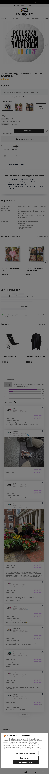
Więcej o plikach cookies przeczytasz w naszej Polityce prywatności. (24, 748)
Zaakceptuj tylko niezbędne (26, 753)
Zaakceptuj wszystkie (25, 762)
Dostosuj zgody (25, 758)
